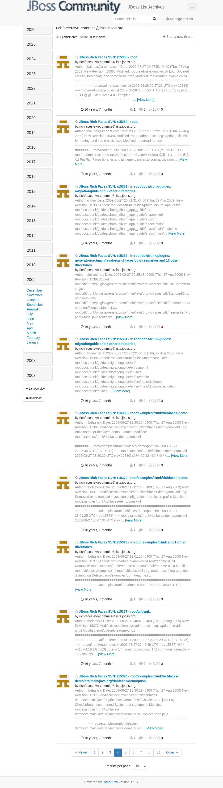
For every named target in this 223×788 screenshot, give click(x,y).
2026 (31, 29)
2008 (31, 360)
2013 (31, 221)
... (149, 752)
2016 (31, 176)
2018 (31, 147)
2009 (31, 279)
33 (158, 752)
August (32, 309)
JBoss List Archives (96, 7)
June (30, 319)
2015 (31, 191)
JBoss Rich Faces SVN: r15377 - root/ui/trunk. (113, 611)
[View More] (146, 100)
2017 (31, 162)
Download (34, 398)
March (31, 333)
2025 (31, 44)
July (30, 314)
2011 (31, 250)
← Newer (81, 752)
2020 (31, 118)
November (34, 295)
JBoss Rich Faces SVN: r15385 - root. (106, 57)
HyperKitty (110, 782)
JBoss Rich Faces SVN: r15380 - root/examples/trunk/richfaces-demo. (131, 413)
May (30, 323)
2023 (31, 74)
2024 (31, 59)
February (33, 338)
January (33, 342)
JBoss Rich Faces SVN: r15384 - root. (106, 122)
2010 (31, 265)
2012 (31, 235)
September (35, 304)
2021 (31, 103)
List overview (36, 388)
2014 (31, 206)
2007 (31, 375)
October (33, 300)
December (34, 290)
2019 (31, 132)
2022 (31, 88)
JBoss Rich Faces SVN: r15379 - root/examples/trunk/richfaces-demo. (131, 478)
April (30, 328)
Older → (172, 752)
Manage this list (179, 19)
